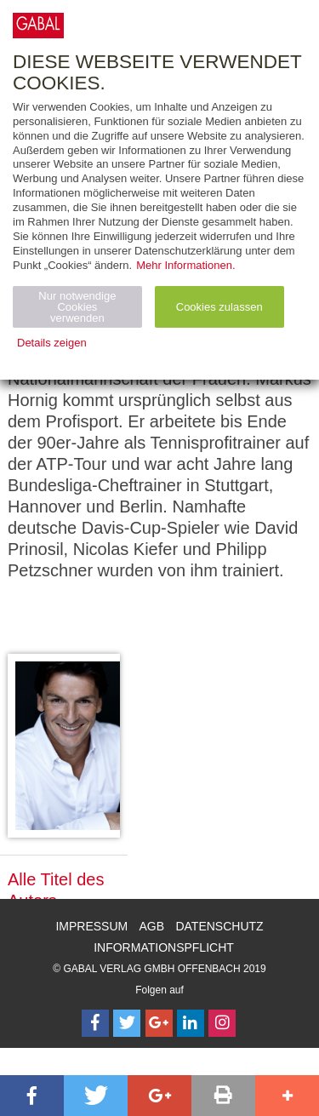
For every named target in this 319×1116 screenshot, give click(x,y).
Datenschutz (219, 926)
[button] (32, 1095)
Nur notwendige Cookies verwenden (77, 306)
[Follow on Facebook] (95, 1023)
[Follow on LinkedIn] (190, 1023)
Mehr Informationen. (185, 265)
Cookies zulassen (219, 306)
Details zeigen (52, 342)
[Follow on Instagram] (222, 1023)
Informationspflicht (164, 947)
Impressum (91, 926)
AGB (152, 926)
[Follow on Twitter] (126, 1023)
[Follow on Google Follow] (159, 1023)
